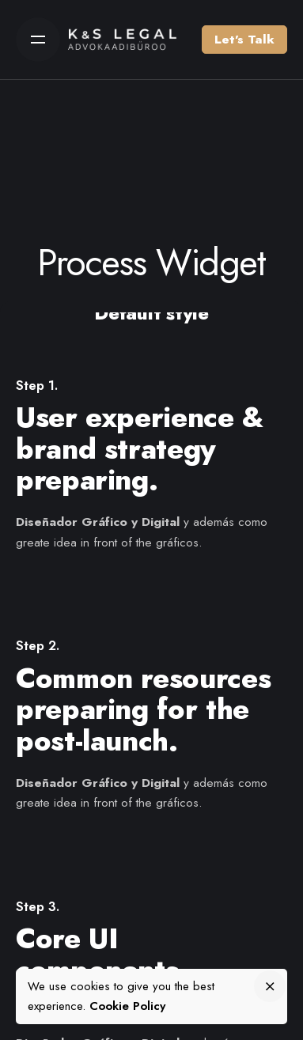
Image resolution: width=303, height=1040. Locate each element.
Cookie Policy (127, 1006)
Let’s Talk (244, 39)
